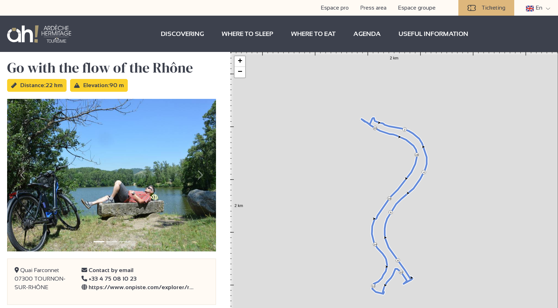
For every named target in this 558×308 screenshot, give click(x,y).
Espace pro (335, 8)
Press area (373, 8)
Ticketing (486, 8)
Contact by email (107, 270)
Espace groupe (417, 8)
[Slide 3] (124, 242)
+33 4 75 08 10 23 (109, 279)
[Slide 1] (99, 242)
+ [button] (240, 61)
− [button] (240, 72)
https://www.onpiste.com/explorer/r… (137, 287)
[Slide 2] (111, 242)
